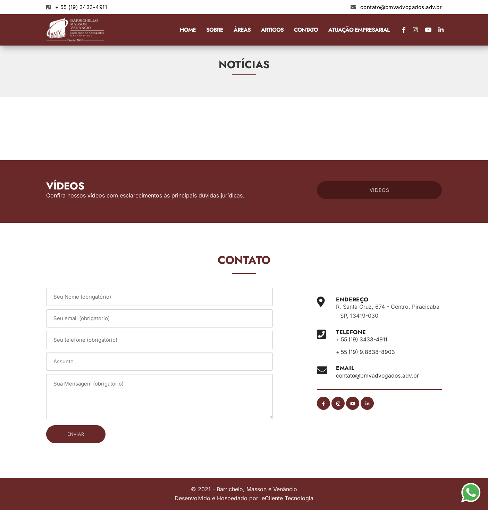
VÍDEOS (379, 190)
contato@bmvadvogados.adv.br (401, 7)
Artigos (272, 30)
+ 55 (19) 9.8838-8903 (366, 351)
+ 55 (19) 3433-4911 (81, 7)
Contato (306, 30)
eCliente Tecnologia (287, 498)
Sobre (214, 30)
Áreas (242, 30)
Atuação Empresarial (358, 30)
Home (188, 30)
